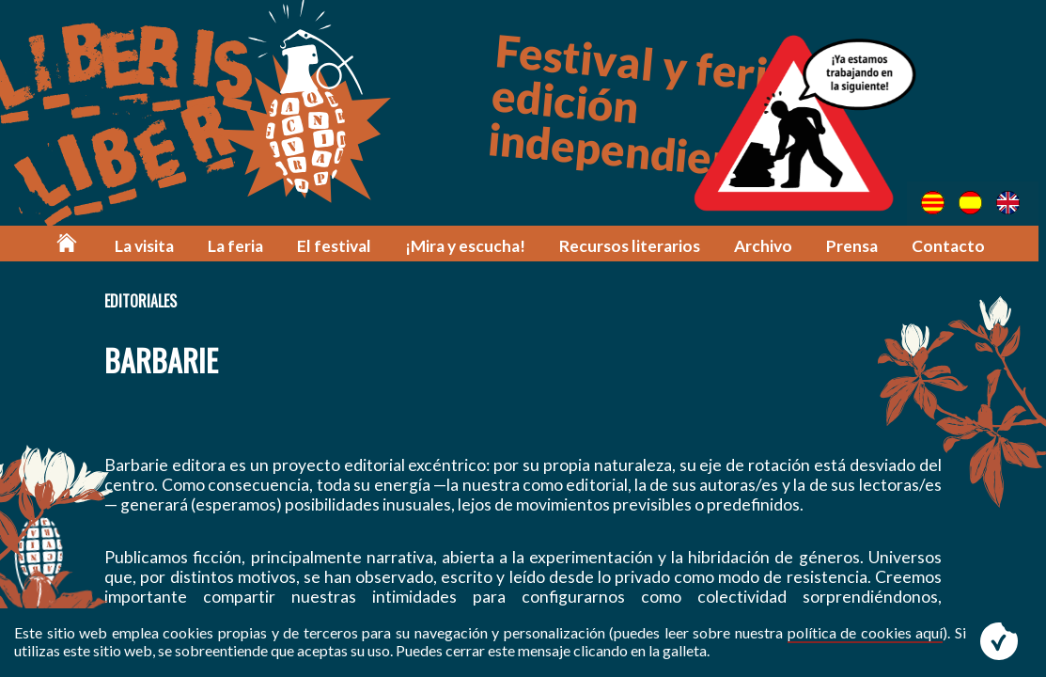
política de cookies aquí (866, 632)
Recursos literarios (633, 247)
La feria (241, 247)
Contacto (951, 247)
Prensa (855, 247)
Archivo (766, 247)
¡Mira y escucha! (469, 247)
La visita (150, 247)
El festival (339, 247)
